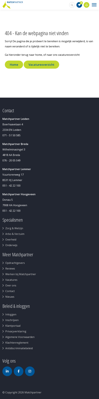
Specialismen (12, 220)
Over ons (10, 285)
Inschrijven (12, 320)
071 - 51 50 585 (11, 135)
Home (14, 65)
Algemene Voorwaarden (20, 337)
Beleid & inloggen (16, 306)
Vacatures (11, 280)
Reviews (10, 268)
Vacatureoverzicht (41, 65)
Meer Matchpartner (17, 254)
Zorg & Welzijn (14, 228)
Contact (10, 291)
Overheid (10, 239)
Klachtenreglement (16, 342)
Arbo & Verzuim (14, 234)
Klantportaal (12, 325)
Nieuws (9, 296)
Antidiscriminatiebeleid (19, 348)
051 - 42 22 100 (11, 185)
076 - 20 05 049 (11, 160)
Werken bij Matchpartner (20, 274)
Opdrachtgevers (15, 263)
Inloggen (10, 314)
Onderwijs (11, 245)
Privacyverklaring (15, 331)
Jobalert (86, 5)
